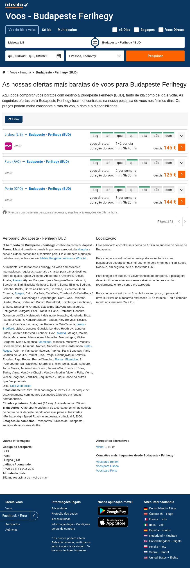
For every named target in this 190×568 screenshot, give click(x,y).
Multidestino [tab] (67, 30)
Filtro (15, 119)
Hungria (82, 249)
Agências (11, 529)
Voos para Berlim (107, 461)
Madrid (61, 333)
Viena (100, 447)
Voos (8, 508)
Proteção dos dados (65, 513)
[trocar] (95, 42)
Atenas (17, 280)
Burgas (19, 293)
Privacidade (59, 508)
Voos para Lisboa (107, 466)
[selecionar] (181, 147)
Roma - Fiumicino (66, 359)
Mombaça (44, 342)
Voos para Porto (106, 470)
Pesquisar (155, 56)
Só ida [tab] (46, 30)
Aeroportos (12, 524)
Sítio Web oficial (20, 385)
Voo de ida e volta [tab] (22, 30)
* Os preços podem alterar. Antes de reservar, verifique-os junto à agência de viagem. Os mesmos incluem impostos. (71, 544)
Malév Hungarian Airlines (56, 258)
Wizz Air (81, 258)
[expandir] (181, 136)
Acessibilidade (61, 519)
